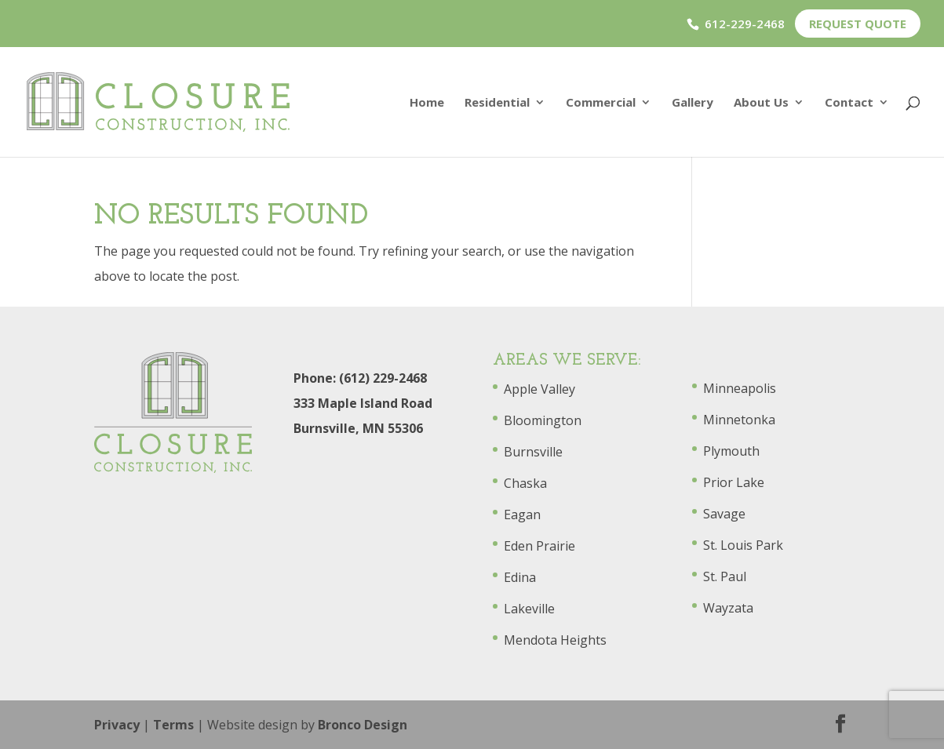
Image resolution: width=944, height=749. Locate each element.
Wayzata (728, 607)
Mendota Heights (555, 640)
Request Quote (857, 23)
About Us (761, 103)
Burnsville (533, 451)
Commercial (601, 103)
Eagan (522, 514)
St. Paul (724, 576)
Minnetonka (739, 419)
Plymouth (731, 451)
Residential (497, 103)
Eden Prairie (539, 545)
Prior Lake (733, 482)
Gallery (692, 103)
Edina (520, 577)
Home (427, 103)
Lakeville (529, 608)
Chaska (525, 483)
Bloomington (542, 420)
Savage (724, 513)
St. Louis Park (743, 545)
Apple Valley (539, 389)
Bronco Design (362, 724)
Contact (849, 103)
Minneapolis (739, 388)
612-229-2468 (745, 23)
